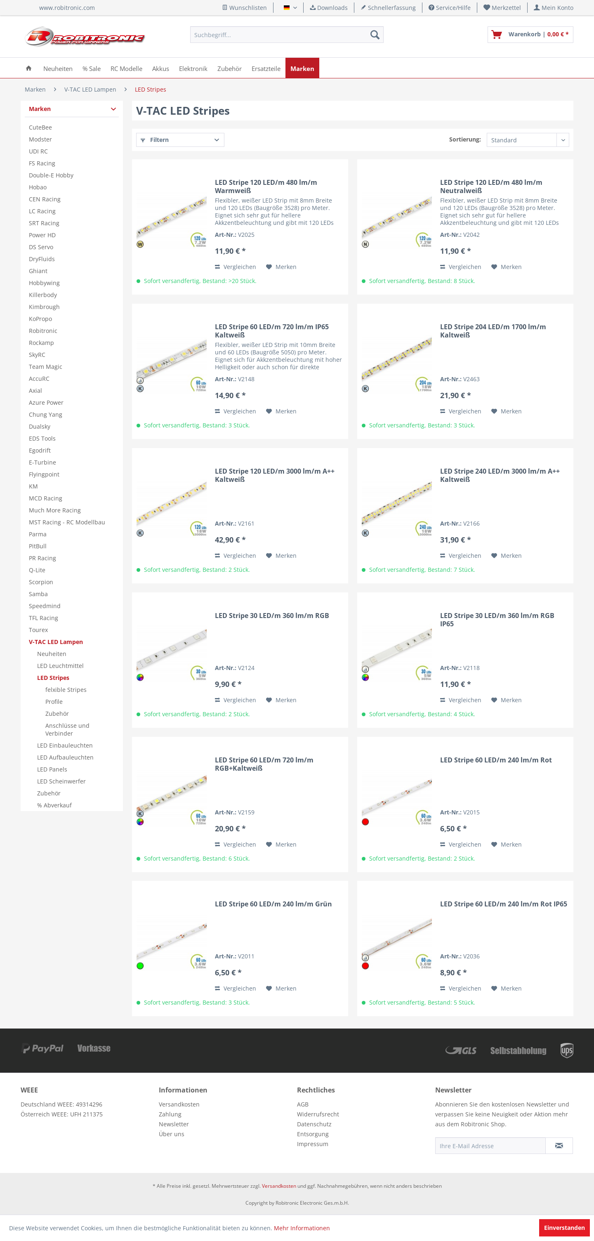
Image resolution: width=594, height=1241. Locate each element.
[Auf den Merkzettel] (281, 267)
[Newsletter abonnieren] (559, 1145)
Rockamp (41, 343)
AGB (303, 1104)
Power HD (42, 235)
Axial (35, 390)
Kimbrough (44, 307)
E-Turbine (42, 462)
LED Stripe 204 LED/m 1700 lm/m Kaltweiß (493, 331)
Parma (38, 534)
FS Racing (42, 163)
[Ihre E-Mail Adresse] (490, 1145)
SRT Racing (44, 223)
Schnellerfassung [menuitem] (388, 8)
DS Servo (41, 247)
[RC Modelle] (126, 68)
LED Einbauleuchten (65, 745)
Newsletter (174, 1124)
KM (33, 486)
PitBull (38, 546)
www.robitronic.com (67, 8)
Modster (40, 139)
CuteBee (40, 127)
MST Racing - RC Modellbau (67, 522)
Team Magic (45, 366)
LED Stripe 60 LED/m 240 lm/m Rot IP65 (503, 904)
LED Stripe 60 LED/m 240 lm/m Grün (273, 904)
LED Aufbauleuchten (65, 757)
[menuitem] (502, 7)
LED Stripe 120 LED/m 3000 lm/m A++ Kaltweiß (275, 475)
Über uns (171, 1134)
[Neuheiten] (58, 68)
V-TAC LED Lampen (56, 642)
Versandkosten (179, 1104)
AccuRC (39, 378)
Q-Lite (37, 570)
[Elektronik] (193, 68)
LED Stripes (53, 678)
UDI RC (38, 151)
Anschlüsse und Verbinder (67, 729)
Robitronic (43, 331)
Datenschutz (314, 1124)
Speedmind (45, 606)
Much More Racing (55, 510)
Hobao (38, 187)
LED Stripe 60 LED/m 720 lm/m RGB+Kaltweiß (264, 764)
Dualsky (39, 426)
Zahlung (170, 1114)
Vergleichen (235, 267)
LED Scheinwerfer (61, 781)
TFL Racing (43, 618)
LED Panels (52, 769)
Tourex (38, 630)
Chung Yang (45, 414)
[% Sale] (92, 68)
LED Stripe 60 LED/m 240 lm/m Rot (496, 760)
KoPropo (40, 319)
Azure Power (46, 402)
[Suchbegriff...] (287, 34)
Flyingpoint (44, 474)
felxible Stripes (66, 690)
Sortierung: (465, 139)
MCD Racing (45, 498)
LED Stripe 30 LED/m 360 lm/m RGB (272, 615)
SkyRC (37, 355)
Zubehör (57, 713)
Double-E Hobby (51, 175)
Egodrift (40, 450)
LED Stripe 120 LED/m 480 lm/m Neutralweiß (491, 186)
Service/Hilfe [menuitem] (450, 8)
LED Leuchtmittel (60, 666)
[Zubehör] (229, 68)
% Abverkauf (54, 805)
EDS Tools (42, 438)
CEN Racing (45, 199)
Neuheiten (51, 654)
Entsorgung (313, 1134)
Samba (38, 594)
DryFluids (42, 259)
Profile (54, 701)
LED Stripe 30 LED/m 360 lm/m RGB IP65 (497, 619)
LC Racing (42, 211)
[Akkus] (160, 68)
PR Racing (42, 558)
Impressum (312, 1144)
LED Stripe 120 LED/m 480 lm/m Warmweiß (266, 186)
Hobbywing (44, 283)
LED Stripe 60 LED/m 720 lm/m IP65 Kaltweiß (272, 331)
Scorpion (41, 582)
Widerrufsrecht (318, 1114)
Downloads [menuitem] (329, 8)
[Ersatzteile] (266, 68)
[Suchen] (375, 34)
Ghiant (38, 271)
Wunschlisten (244, 8)
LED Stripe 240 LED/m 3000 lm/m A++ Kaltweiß (500, 475)
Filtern (155, 140)
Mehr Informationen (302, 1228)
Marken (40, 109)
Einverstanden (564, 1228)
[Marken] (302, 68)
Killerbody (43, 295)
